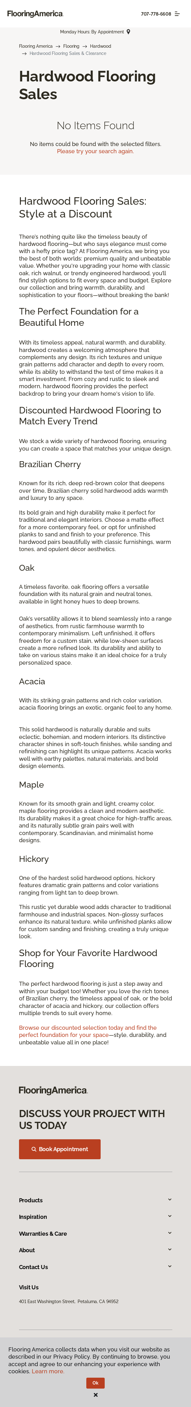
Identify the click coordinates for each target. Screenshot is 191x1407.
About (95, 1250)
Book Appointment (59, 1149)
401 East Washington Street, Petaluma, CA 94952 (68, 1301)
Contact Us (95, 1267)
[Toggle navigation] (177, 13)
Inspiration (95, 1217)
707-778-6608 (156, 14)
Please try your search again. (95, 151)
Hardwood (100, 46)
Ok (95, 1382)
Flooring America (36, 46)
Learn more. (48, 1371)
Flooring (71, 46)
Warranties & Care (95, 1233)
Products (95, 1200)
